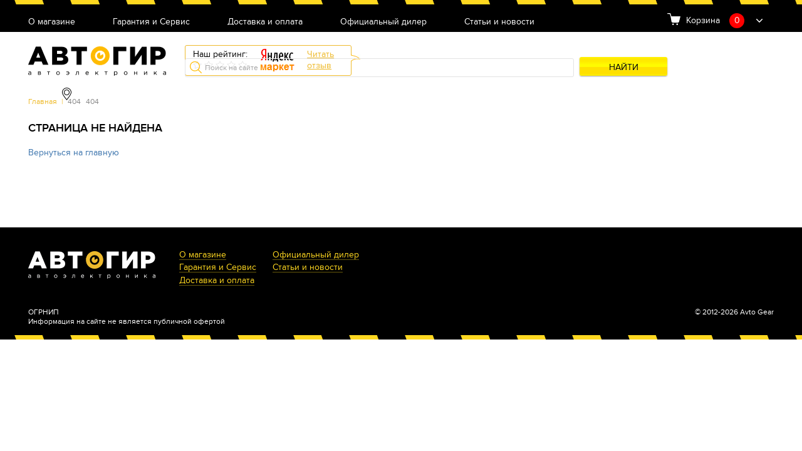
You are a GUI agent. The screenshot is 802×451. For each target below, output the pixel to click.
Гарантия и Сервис (151, 22)
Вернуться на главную (73, 152)
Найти (623, 67)
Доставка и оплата (265, 22)
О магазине (51, 22)
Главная (42, 101)
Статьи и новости (499, 22)
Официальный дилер (383, 22)
